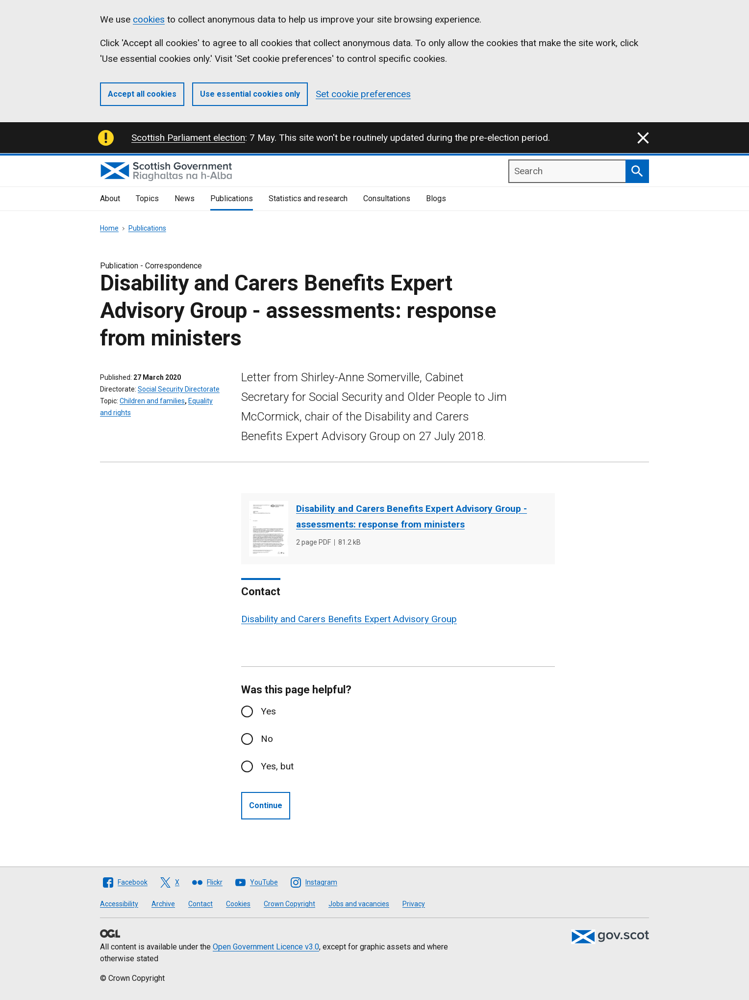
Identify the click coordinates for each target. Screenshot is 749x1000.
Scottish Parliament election (188, 137)
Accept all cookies (142, 94)
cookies (149, 19)
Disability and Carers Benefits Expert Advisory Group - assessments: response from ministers (411, 516)
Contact (200, 904)
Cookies (238, 904)
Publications (231, 198)
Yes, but (277, 766)
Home (109, 228)
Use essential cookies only (250, 94)
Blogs (436, 198)
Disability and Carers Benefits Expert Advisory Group (349, 619)
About (110, 198)
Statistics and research (308, 198)
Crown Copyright (289, 904)
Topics (147, 198)
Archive (163, 904)
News (185, 198)
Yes (268, 711)
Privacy (413, 904)
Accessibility (119, 904)
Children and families (152, 401)
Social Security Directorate (179, 389)
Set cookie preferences (363, 94)
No (267, 738)
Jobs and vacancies (358, 904)
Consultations (386, 198)
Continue (265, 805)
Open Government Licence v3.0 (266, 946)
